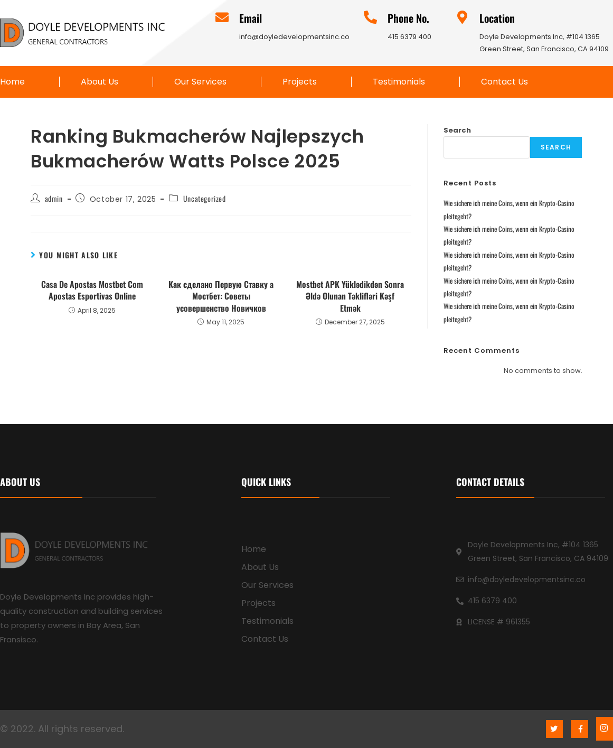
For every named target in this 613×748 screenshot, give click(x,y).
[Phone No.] (370, 17)
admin (54, 198)
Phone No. (408, 18)
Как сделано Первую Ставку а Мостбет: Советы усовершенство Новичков (221, 296)
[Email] (222, 17)
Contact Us (504, 82)
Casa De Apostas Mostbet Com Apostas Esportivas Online (92, 290)
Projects (299, 82)
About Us (99, 82)
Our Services (200, 82)
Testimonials (399, 82)
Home (12, 82)
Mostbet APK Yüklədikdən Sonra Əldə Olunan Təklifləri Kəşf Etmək (350, 296)
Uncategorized (204, 198)
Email (250, 18)
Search (457, 130)
